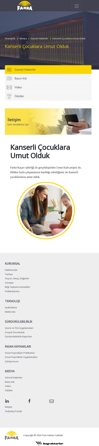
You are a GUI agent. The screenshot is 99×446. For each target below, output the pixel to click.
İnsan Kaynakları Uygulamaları (21, 357)
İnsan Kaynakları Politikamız (20, 352)
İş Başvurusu (12, 361)
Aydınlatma (11, 307)
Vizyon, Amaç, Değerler (17, 278)
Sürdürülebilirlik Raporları (18, 336)
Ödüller (15, 96)
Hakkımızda (11, 269)
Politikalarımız (12, 291)
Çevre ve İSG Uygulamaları (19, 328)
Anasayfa (10, 38)
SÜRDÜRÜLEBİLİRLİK (18, 322)
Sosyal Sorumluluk (15, 332)
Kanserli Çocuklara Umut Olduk (68, 38)
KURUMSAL (12, 264)
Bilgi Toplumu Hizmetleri (17, 286)
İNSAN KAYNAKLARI (18, 346)
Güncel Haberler (39, 38)
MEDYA (10, 371)
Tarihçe (9, 274)
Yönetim (9, 282)
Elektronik (10, 311)
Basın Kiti (17, 78)
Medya (23, 38)
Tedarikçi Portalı (13, 411)
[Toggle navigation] (77, 6)
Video (14, 87)
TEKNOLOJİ (12, 301)
